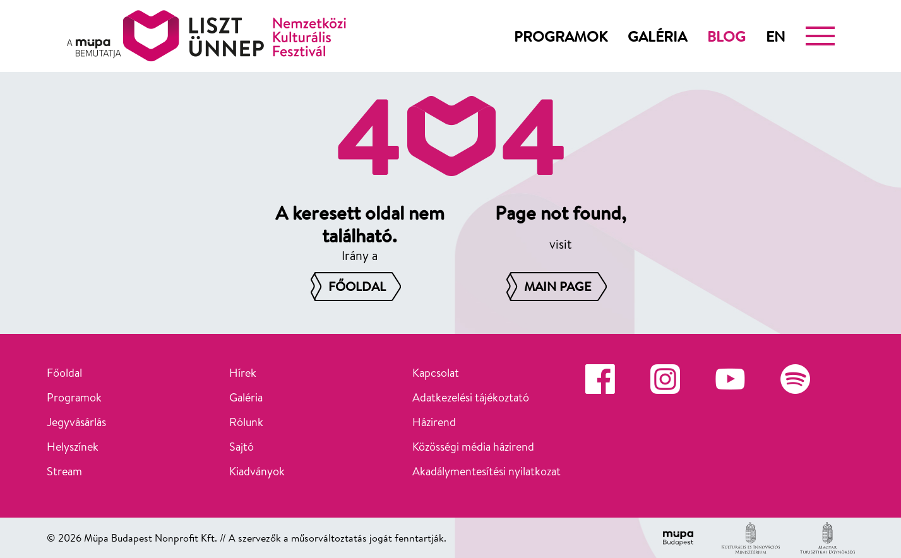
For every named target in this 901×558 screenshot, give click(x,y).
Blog (726, 36)
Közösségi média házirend (473, 446)
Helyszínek (72, 446)
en (775, 36)
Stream (64, 471)
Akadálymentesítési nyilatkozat (486, 471)
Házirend (434, 422)
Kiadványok (257, 471)
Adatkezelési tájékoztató (470, 397)
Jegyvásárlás (76, 422)
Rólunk (246, 422)
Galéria (657, 36)
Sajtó (241, 446)
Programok (560, 36)
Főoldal (64, 373)
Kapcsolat (435, 373)
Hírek (242, 373)
